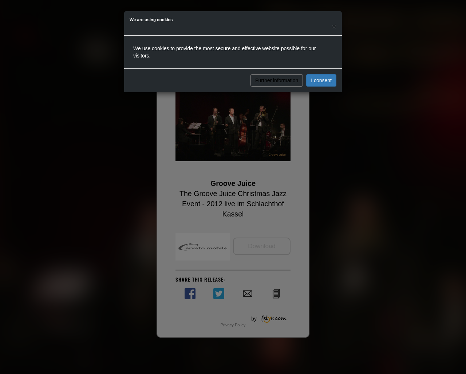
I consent (321, 80)
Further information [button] (276, 80)
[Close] (334, 26)
